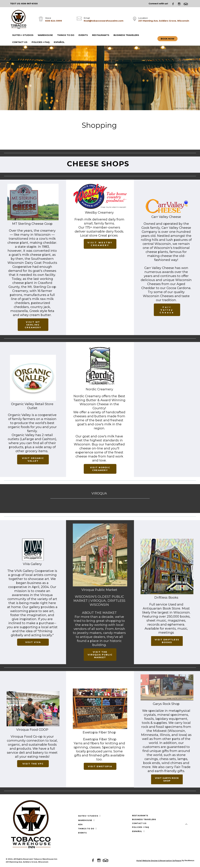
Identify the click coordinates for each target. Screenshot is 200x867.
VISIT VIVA (33, 642)
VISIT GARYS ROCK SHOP (167, 779)
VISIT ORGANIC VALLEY (33, 459)
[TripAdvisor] (187, 3)
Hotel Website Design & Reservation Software (158, 861)
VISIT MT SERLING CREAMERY (33, 325)
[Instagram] (180, 3)
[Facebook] (174, 3)
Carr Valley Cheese (167, 310)
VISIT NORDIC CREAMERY (100, 469)
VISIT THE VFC (33, 763)
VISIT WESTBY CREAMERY (100, 244)
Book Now (167, 38)
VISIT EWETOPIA (100, 766)
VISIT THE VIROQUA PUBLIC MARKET (99, 655)
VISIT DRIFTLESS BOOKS (167, 641)
